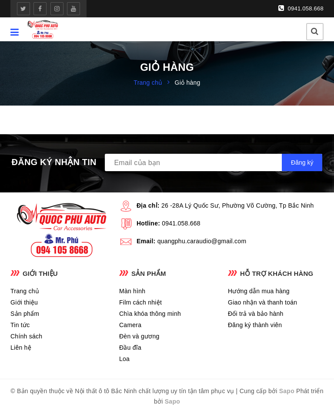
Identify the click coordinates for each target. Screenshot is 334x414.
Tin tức (20, 324)
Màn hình (132, 291)
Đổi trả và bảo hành (256, 313)
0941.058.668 (301, 8)
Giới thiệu (24, 302)
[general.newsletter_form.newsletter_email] (213, 162)
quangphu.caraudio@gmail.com (202, 241)
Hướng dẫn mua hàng (259, 291)
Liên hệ (20, 347)
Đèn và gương (139, 336)
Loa (124, 358)
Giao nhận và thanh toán (262, 302)
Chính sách (26, 336)
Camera (130, 324)
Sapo (286, 391)
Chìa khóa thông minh (150, 313)
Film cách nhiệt (140, 302)
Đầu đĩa (130, 347)
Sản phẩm (24, 313)
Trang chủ (24, 291)
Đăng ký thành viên (255, 324)
